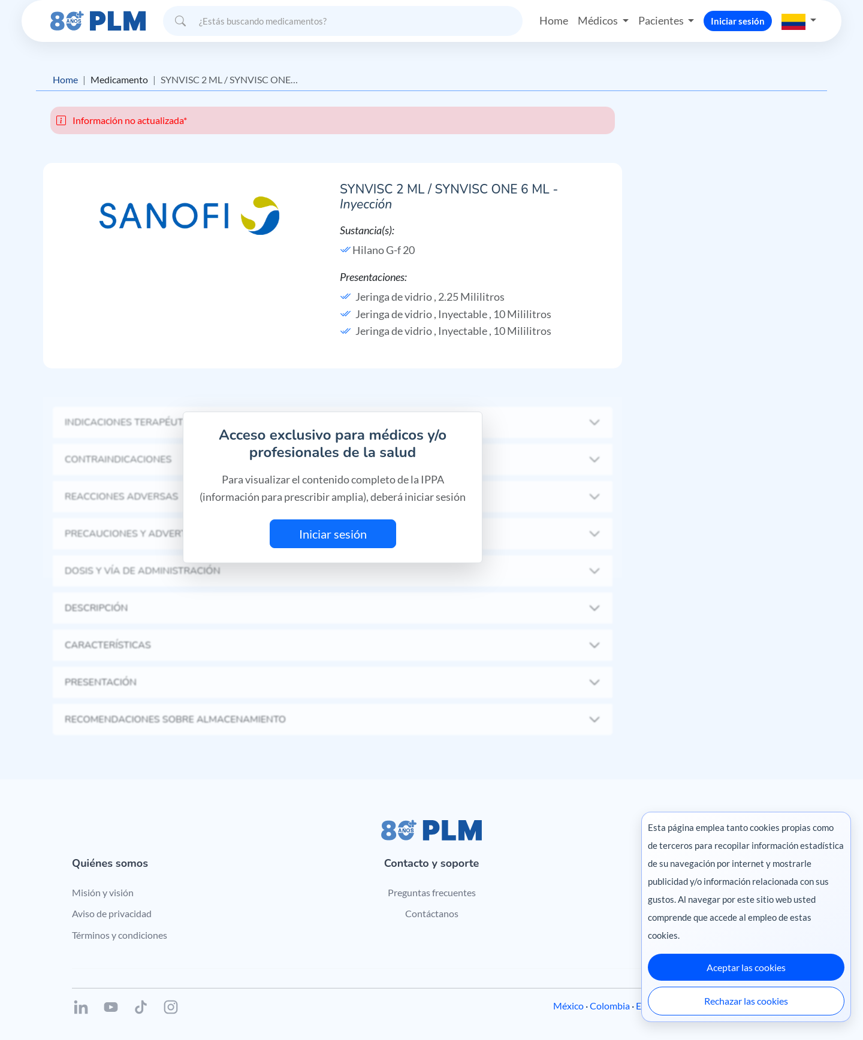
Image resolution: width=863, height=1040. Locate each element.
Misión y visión (103, 892)
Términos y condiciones (119, 935)
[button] (799, 20)
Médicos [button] (599, 20)
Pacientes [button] (662, 20)
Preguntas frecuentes (432, 892)
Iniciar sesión (738, 20)
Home (553, 20)
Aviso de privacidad (112, 913)
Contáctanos (431, 913)
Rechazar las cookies (746, 1000)
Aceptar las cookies (746, 967)
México (568, 1005)
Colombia (610, 1005)
